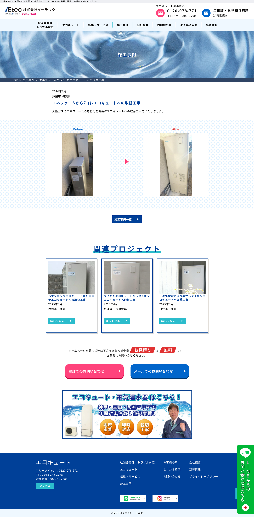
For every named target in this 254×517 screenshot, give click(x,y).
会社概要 (195, 462)
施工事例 (28, 80)
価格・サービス (130, 476)
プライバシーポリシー (203, 476)
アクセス (45, 486)
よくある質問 (172, 469)
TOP (15, 80)
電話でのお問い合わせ (86, 371)
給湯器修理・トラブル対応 (137, 462)
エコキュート (128, 469)
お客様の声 (170, 462)
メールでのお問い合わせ (153, 371)
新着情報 (195, 469)
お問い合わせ (172, 476)
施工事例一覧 (123, 219)
